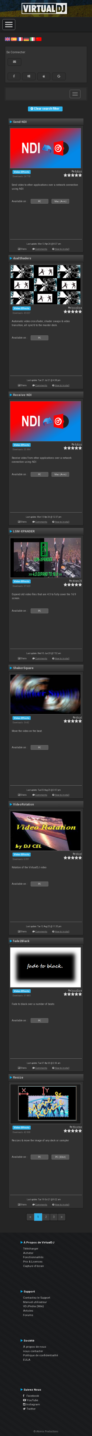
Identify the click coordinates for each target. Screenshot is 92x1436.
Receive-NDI (22, 395)
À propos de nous (34, 1346)
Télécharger (30, 1248)
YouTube (30, 1400)
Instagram (31, 1404)
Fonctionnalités (33, 1257)
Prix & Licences (32, 1261)
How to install (62, 249)
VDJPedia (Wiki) (33, 1306)
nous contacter (33, 1351)
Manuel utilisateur (35, 1302)
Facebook (31, 1395)
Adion (78, 171)
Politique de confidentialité (40, 1355)
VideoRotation (23, 804)
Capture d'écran (33, 1266)
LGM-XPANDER (24, 531)
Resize (18, 1077)
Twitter (29, 1408)
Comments (41, 249)
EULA (26, 1359)
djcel (79, 717)
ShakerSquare (23, 668)
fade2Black (21, 941)
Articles (28, 1310)
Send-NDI (20, 122)
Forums (28, 1315)
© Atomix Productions (46, 1431)
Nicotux (77, 1126)
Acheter (28, 1253)
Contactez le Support (36, 1297)
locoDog (76, 307)
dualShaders (22, 258)
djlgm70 (77, 580)
